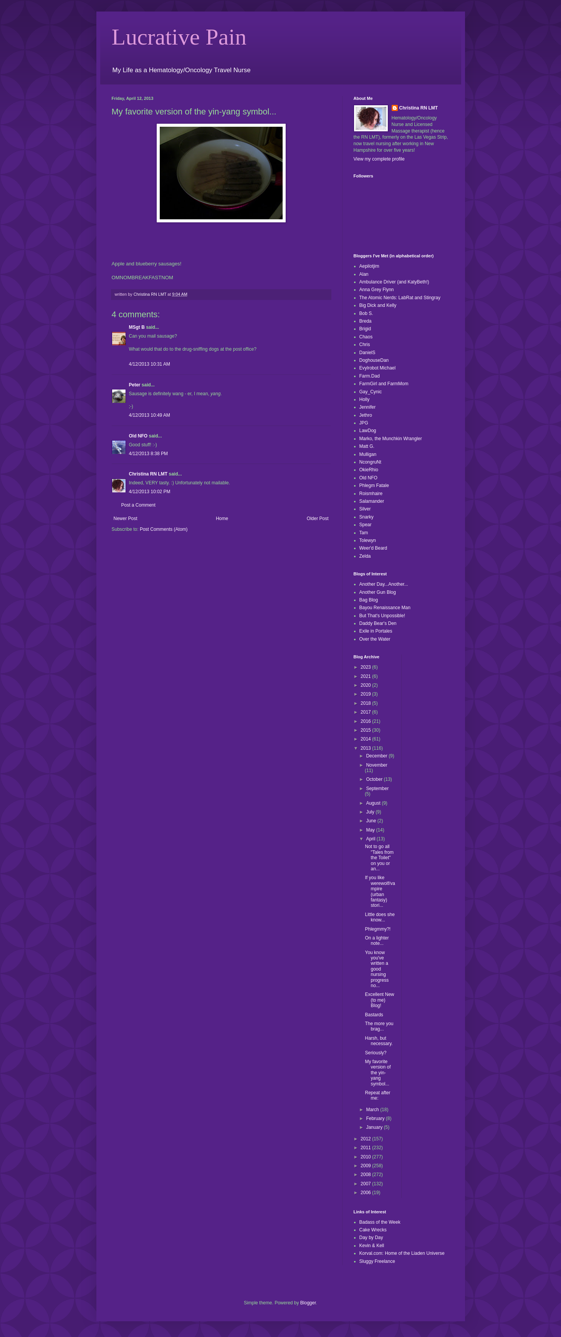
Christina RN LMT (148, 474)
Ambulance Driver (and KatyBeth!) (394, 282)
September (377, 788)
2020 (366, 685)
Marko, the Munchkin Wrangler (390, 438)
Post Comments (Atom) (164, 529)
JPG (363, 423)
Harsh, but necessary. (378, 1040)
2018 (366, 703)
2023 (366, 667)
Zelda (365, 556)
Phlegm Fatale (374, 485)
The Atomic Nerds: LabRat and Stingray (399, 297)
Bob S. (366, 313)
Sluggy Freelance (377, 1261)
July (371, 812)
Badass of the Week (379, 1222)
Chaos (366, 337)
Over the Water (375, 639)
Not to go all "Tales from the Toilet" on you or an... (379, 857)
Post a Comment (138, 505)
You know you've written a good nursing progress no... (377, 969)
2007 (366, 1183)
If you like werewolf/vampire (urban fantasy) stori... (380, 891)
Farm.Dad (369, 376)
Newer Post (125, 518)
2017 (366, 712)
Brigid (365, 328)
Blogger (308, 1303)
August (374, 803)
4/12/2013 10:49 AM (149, 415)
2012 (366, 1139)
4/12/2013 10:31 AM (149, 364)
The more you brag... (379, 1026)
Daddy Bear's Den (378, 623)
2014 (366, 739)
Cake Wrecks (373, 1230)
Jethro (365, 415)
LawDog (367, 430)
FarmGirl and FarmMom (384, 383)
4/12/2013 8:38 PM (148, 453)
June (371, 820)
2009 (366, 1165)
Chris (364, 344)
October (375, 779)
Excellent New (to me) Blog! (379, 1000)
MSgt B (137, 327)
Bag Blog (368, 600)
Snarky (366, 517)
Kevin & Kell (371, 1245)
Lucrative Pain (179, 37)
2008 (366, 1174)
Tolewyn (367, 540)
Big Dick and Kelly (378, 305)
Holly (364, 399)
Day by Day (371, 1237)
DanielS (367, 352)
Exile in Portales (375, 631)
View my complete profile (379, 159)
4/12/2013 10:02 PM (149, 491)
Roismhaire (371, 493)
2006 (366, 1192)
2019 (366, 694)
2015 (366, 730)
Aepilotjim (369, 266)
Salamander (371, 501)
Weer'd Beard (373, 548)
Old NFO (138, 436)
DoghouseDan (374, 360)
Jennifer (367, 407)
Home (222, 518)
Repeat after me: (377, 1095)
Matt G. (366, 446)
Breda (365, 321)
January (375, 1127)
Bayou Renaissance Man (384, 607)
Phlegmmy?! (378, 929)
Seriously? (375, 1052)
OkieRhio (368, 469)
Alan (364, 274)
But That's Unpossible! (382, 615)
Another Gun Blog (377, 592)
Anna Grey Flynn (376, 289)
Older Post (318, 518)
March (373, 1109)
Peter (135, 385)
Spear (365, 524)
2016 (366, 721)
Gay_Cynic (370, 391)
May (371, 830)
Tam (363, 532)
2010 (366, 1157)
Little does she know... (379, 917)
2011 (366, 1147)
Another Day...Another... (383, 584)
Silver (365, 509)
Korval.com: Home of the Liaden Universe (402, 1253)
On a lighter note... (377, 940)
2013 (366, 748)
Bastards (374, 1014)
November (376, 765)
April (371, 839)
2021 (366, 676)
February (376, 1118)
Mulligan (368, 454)
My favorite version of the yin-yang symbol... (378, 1073)
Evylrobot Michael (377, 368)
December (377, 756)
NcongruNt (370, 462)
